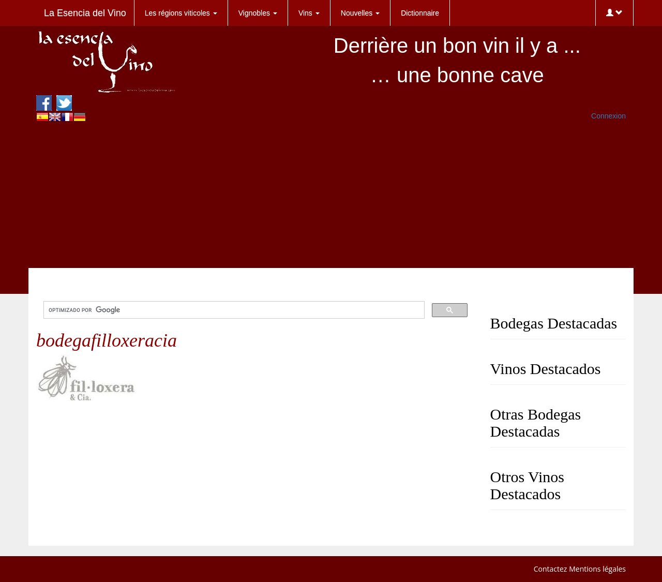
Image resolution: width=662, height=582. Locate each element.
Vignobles (257, 13)
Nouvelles (360, 13)
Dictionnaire (420, 13)
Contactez (550, 569)
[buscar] (233, 310)
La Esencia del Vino (85, 13)
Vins (309, 13)
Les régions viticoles (181, 13)
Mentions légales (597, 569)
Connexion (608, 116)
